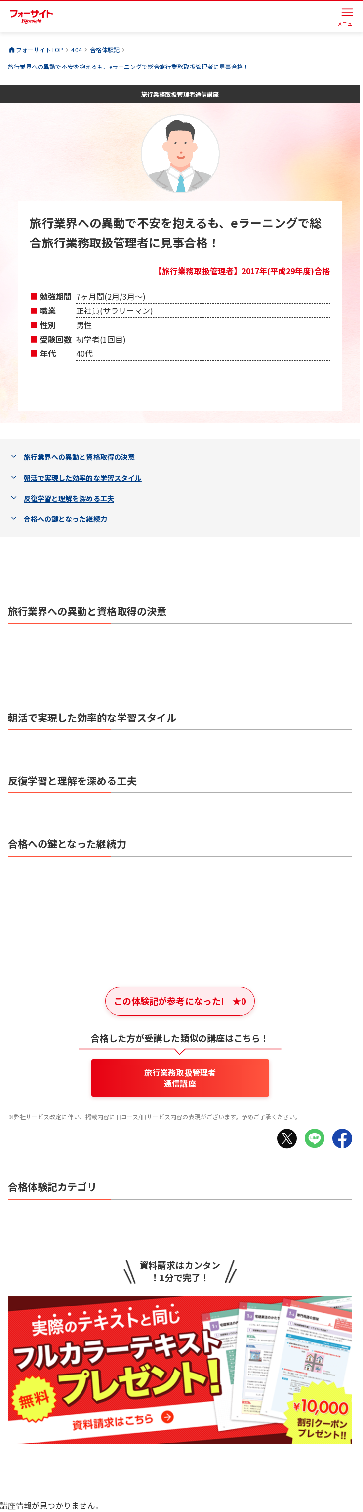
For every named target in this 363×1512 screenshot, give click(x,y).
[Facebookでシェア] (342, 1138)
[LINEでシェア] (314, 1138)
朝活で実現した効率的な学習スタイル (83, 477)
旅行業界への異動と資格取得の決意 (79, 457)
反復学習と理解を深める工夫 (69, 498)
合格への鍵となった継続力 (65, 519)
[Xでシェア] (287, 1138)
